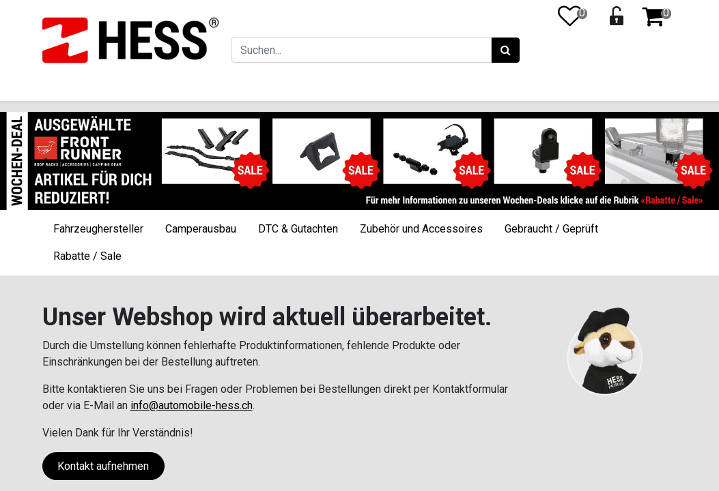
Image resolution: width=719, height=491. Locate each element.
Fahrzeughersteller (98, 228)
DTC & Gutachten (298, 228)
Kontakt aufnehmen (103, 466)
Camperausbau (200, 228)
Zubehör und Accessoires (421, 228)
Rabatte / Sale (87, 256)
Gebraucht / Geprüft (551, 228)
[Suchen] (504, 50)
